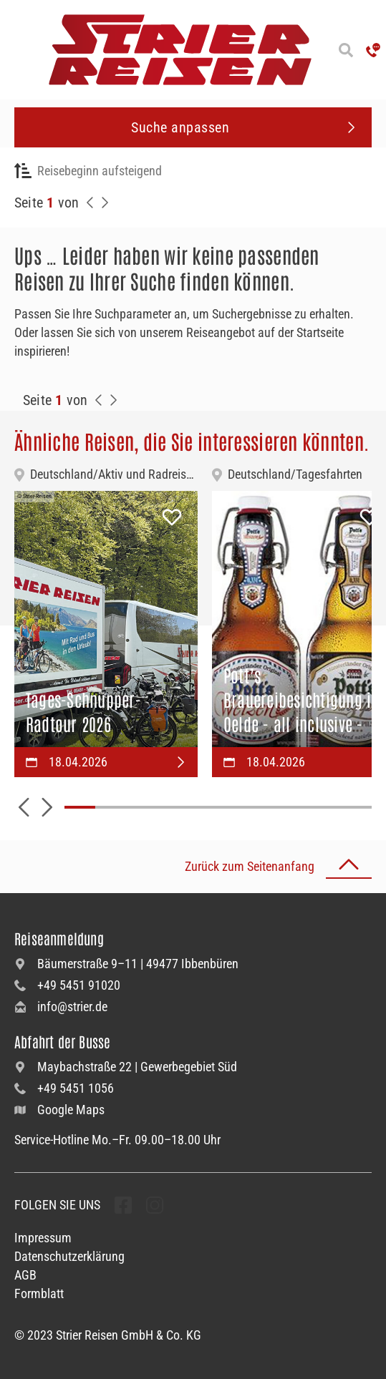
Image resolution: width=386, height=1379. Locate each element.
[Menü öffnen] (14, 50)
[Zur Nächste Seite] (113, 400)
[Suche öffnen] (345, 50)
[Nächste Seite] (104, 202)
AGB (25, 1274)
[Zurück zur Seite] (90, 202)
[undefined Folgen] (123, 1205)
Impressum (43, 1237)
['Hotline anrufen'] (373, 50)
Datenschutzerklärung (69, 1256)
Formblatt (39, 1293)
